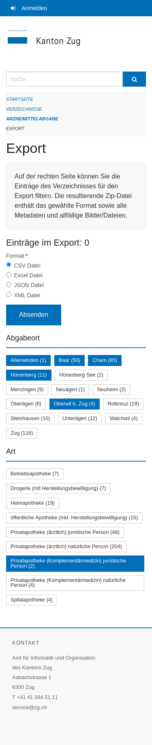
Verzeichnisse (24, 109)
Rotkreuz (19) (123, 404)
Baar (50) (69, 360)
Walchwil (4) (123, 418)
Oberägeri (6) (26, 404)
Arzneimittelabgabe (32, 118)
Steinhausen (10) (30, 418)
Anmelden (34, 8)
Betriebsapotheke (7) (35, 474)
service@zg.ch (29, 707)
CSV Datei (27, 265)
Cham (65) (104, 360)
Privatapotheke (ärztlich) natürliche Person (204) (66, 546)
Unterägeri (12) (79, 418)
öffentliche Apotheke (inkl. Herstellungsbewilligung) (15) (74, 517)
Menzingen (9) (27, 389)
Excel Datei (28, 275)
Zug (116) (22, 433)
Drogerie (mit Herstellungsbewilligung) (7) (58, 488)
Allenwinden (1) (28, 360)
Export (15, 128)
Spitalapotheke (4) (32, 600)
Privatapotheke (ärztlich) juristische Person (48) (65, 532)
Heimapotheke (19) (33, 503)
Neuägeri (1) (70, 389)
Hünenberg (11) (29, 375)
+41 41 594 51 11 (37, 697)
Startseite (19, 99)
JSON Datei (29, 285)
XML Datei (27, 295)
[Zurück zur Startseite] (76, 44)
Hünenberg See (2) (81, 375)
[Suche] (134, 79)
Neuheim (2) (111, 389)
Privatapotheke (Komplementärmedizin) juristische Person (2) (68, 563)
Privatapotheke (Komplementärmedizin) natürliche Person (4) (68, 582)
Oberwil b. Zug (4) (74, 404)
